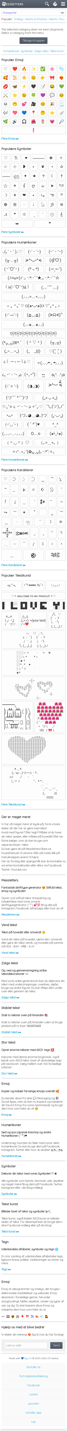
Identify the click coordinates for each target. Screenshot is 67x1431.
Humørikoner (11, 51)
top (33, 1421)
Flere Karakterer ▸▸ (13, 565)
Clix (30, 1358)
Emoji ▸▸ (6, 1114)
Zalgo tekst (41, 51)
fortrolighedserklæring (33, 1376)
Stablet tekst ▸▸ (11, 1032)
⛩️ (27, 1316)
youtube (33, 1403)
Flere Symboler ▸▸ (12, 232)
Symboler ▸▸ (9, 1194)
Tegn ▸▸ (6, 1269)
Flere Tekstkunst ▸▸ (13, 804)
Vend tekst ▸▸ (10, 952)
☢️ (13, 1316)
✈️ (32, 1316)
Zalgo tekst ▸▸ (10, 997)
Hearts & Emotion (36, 19)
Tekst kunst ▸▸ (10, 1231)
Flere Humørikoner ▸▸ (14, 459)
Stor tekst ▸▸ (9, 1073)
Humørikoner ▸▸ (11, 1156)
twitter (33, 1394)
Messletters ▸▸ (10, 914)
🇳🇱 (8, 1316)
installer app (33, 1412)
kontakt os (33, 1367)
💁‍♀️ (46, 1316)
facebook (33, 1385)
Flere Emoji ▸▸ (10, 138)
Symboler (27, 51)
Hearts (53, 19)
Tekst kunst (57, 51)
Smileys (18, 19)
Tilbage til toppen (33, 40)
